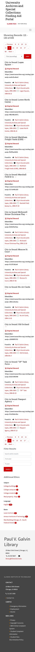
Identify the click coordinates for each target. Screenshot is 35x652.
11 (26, 44)
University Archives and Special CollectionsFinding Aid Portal (14, 11)
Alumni (12, 612)
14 (13, 48)
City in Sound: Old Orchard (17, 324)
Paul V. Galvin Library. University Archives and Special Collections (17, 85)
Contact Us (10, 598)
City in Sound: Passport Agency (15, 400)
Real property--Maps (11, 497)
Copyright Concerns (16, 623)
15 (17, 48)
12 (5, 48)
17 (24, 48)
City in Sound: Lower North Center (17, 100)
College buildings (10, 486)
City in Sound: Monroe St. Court (16, 250)
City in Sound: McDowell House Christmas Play (16, 213)
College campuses (10, 490)
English (6, 505)
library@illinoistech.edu (14, 559)
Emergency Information (18, 606)
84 (5, 52)
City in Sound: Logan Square (14, 63)
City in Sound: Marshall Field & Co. (15, 175)
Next (11, 52)
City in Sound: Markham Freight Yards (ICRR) (16, 138)
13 (9, 48)
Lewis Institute (9, 513)
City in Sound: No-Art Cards (17, 287)
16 (21, 48)
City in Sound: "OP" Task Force (16, 363)
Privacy (12, 620)
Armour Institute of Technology (14, 517)
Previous (9, 44)
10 (22, 44)
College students (10, 493)
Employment (14, 609)
